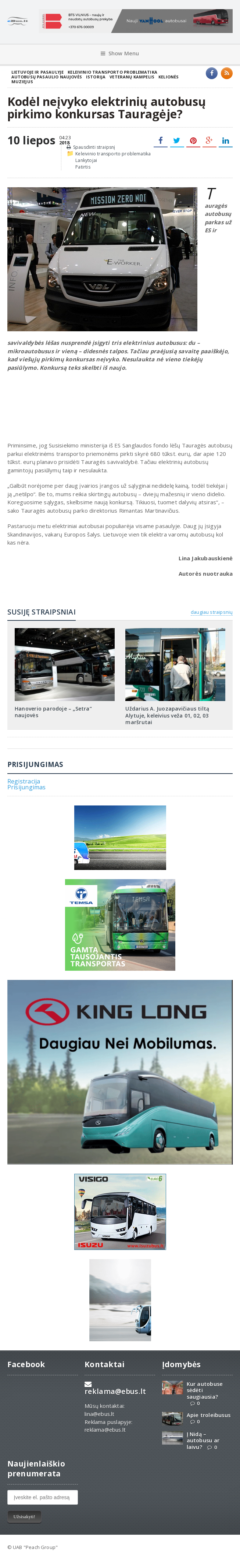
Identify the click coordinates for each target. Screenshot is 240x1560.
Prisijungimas (26, 787)
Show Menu (120, 53)
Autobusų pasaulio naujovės (46, 77)
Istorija (95, 77)
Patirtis (82, 167)
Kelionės (168, 77)
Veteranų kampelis (132, 77)
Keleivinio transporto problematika (112, 72)
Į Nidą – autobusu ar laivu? (203, 1440)
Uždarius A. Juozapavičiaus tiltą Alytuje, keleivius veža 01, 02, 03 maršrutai (167, 715)
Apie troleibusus (208, 1415)
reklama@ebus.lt (115, 1391)
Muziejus (22, 82)
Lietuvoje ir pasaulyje (37, 72)
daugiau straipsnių (212, 612)
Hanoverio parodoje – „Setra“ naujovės (53, 712)
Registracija (23, 781)
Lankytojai (86, 160)
